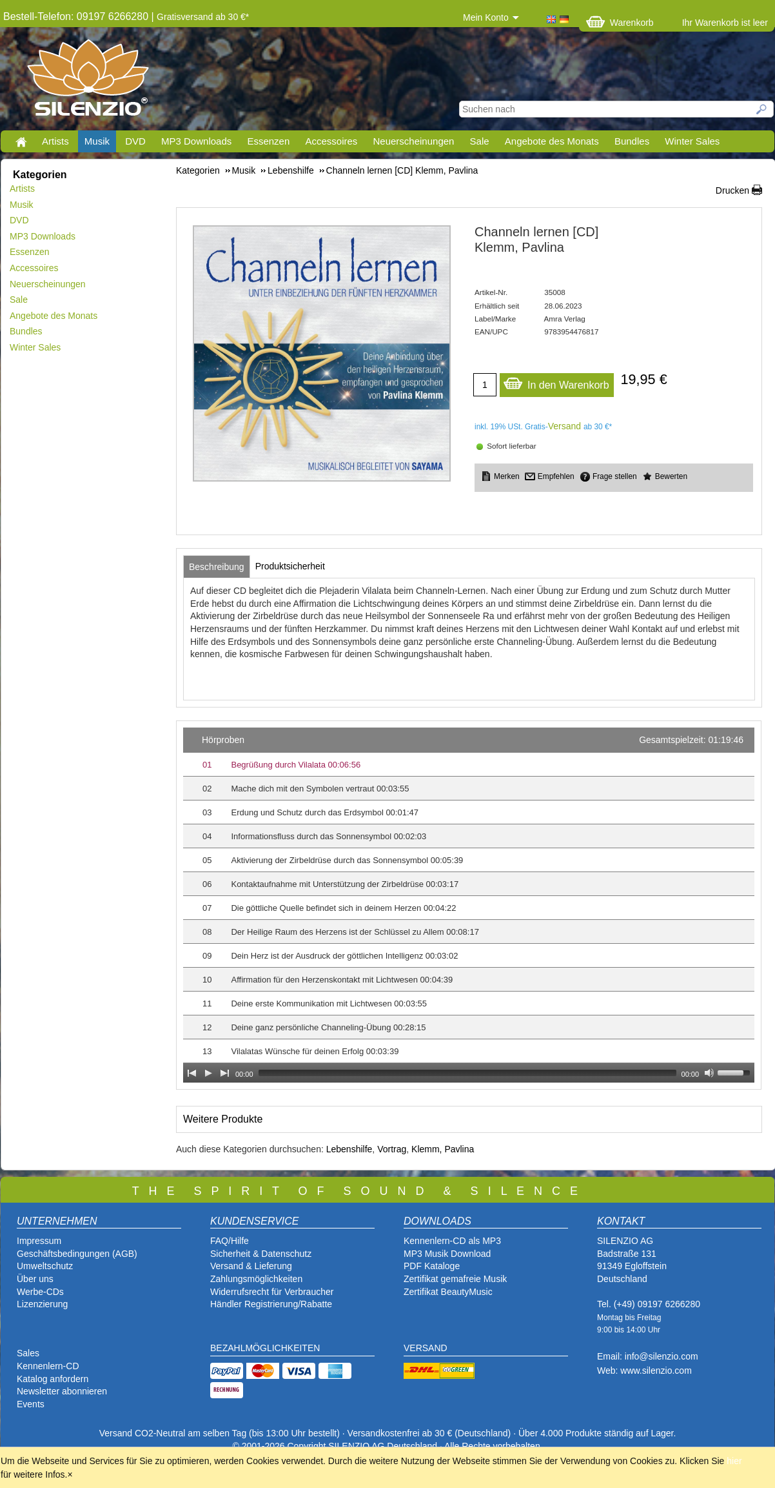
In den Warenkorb (556, 382)
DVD (135, 141)
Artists (55, 141)
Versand (564, 426)
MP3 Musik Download (447, 1253)
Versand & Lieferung (251, 1266)
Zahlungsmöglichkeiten (256, 1279)
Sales (28, 1353)
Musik (97, 141)
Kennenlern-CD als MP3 (452, 1241)
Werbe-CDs (40, 1292)
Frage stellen (615, 476)
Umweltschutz (45, 1266)
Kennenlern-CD (48, 1366)
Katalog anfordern (52, 1379)
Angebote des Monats (552, 141)
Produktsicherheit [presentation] (290, 566)
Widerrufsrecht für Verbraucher (271, 1292)
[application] (468, 905)
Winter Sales (692, 141)
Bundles (631, 141)
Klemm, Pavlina (442, 1149)
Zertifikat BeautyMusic (448, 1292)
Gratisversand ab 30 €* (203, 17)
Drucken (732, 190)
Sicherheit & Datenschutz (260, 1253)
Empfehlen (556, 476)
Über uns (35, 1279)
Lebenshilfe (349, 1149)
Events (30, 1404)
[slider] (467, 1073)
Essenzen (268, 141)
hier (734, 1461)
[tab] (216, 566)
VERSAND (425, 1348)
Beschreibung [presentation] (216, 567)
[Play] (208, 1073)
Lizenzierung (42, 1304)
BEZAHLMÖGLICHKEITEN (265, 1348)
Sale (479, 141)
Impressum (39, 1241)
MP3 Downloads (196, 141)
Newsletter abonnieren (62, 1391)
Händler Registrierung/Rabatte (271, 1304)
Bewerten (671, 476)
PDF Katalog (429, 1266)
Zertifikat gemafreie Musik (455, 1279)
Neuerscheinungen (414, 141)
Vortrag (391, 1149)
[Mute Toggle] (709, 1073)
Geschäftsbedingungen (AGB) (77, 1253)
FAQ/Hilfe (229, 1241)
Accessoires (331, 141)
